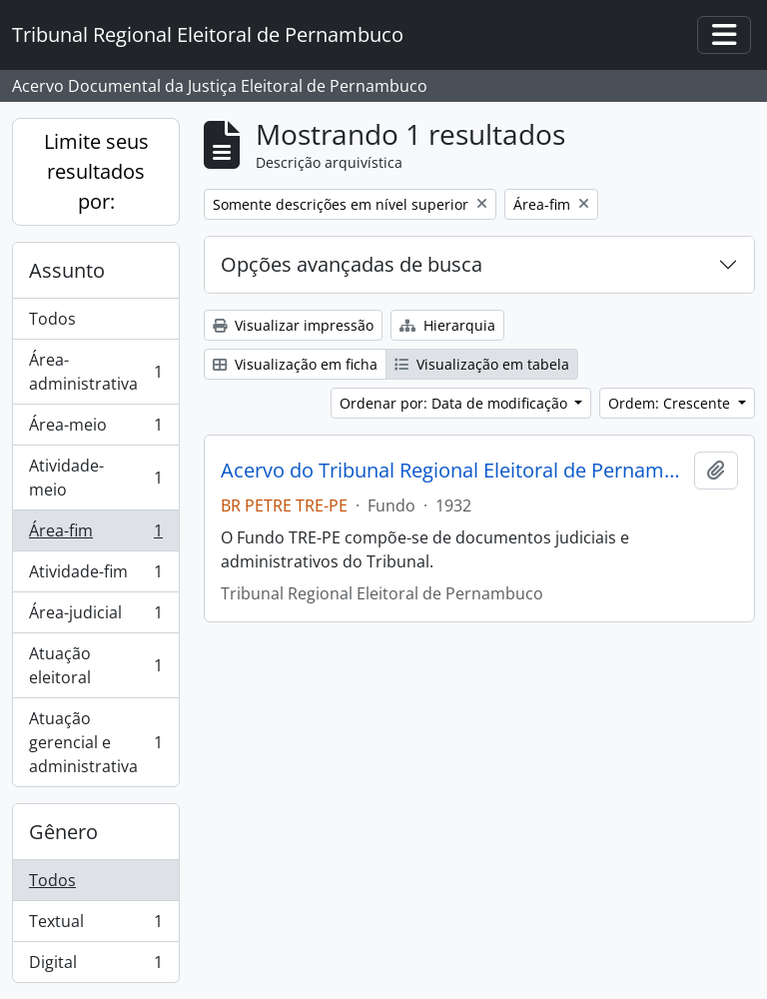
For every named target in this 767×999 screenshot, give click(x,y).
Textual (95, 925)
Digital (95, 966)
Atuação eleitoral (95, 665)
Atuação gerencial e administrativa (95, 742)
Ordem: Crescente (671, 403)
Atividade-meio (95, 477)
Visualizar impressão (293, 325)
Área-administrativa (95, 372)
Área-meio (95, 429)
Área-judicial (95, 616)
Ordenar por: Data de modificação (455, 403)
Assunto (67, 270)
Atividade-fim (95, 575)
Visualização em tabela (481, 364)
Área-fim (95, 534)
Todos (52, 319)
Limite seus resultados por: (96, 171)
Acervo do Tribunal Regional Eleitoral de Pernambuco (453, 471)
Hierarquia (447, 325)
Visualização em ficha (295, 364)
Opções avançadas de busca (351, 264)
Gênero (63, 831)
